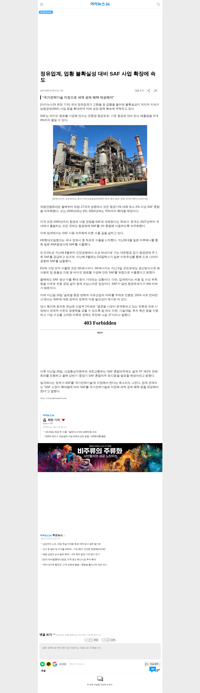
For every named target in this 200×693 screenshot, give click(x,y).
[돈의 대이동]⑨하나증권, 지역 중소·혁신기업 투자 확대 (69, 559)
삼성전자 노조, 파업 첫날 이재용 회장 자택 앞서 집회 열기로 (72, 544)
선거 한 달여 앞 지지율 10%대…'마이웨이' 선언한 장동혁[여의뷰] (74, 549)
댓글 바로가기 (152, 669)
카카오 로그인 (48, 664)
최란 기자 (54, 420)
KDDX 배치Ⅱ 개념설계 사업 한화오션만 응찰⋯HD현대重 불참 (75, 436)
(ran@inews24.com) (58, 398)
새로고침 (64, 535)
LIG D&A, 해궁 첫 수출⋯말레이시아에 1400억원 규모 (71, 432)
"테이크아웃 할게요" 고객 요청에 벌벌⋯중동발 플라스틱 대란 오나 (75, 564)
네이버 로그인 (42, 664)
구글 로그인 (54, 664)
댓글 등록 (154, 664)
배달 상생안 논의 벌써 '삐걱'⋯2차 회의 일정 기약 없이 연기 (71, 554)
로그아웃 (63, 664)
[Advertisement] (100, 503)
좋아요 (63, 420)
